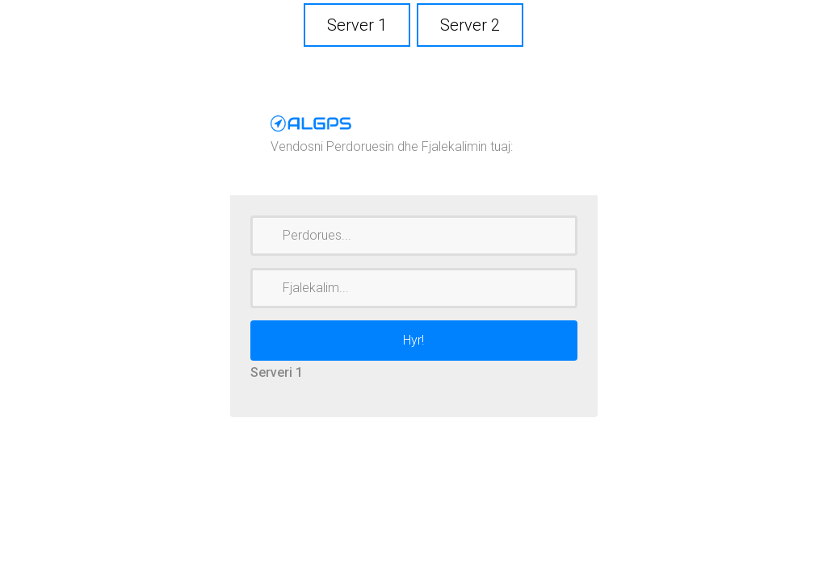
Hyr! (413, 340)
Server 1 (357, 25)
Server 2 (470, 25)
